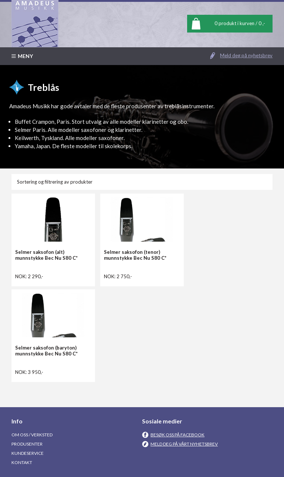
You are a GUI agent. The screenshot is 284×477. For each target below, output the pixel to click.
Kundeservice (27, 453)
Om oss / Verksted (32, 434)
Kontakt (21, 462)
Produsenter (27, 444)
